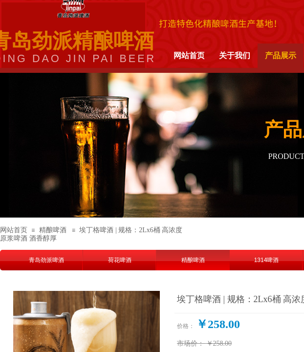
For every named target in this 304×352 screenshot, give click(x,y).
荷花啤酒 (119, 260)
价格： (186, 326)
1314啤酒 (266, 260)
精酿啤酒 (52, 230)
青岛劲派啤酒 (46, 260)
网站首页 (13, 230)
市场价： (190, 343)
